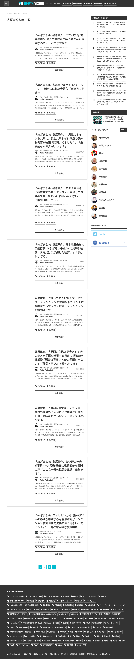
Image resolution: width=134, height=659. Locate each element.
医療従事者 (109, 627)
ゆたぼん (86, 610)
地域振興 (89, 4)
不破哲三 (29, 641)
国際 (98, 636)
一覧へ (123, 130)
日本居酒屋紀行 (47, 645)
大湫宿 (106, 641)
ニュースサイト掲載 (17, 596)
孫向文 (76, 610)
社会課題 (68, 4)
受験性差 (46, 610)
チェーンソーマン (112, 623)
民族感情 (107, 636)
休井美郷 (69, 645)
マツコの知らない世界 (17, 610)
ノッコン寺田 (81, 645)
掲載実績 (63, 632)
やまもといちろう (16, 636)
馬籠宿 (88, 641)
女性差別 (67, 610)
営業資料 (117, 614)
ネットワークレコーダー (106, 618)
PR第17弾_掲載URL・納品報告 (21, 632)
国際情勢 (78, 4)
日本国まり (88, 636)
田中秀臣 (47, 641)
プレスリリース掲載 (35, 596)
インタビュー (111, 4)
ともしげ (89, 632)
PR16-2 (75, 614)
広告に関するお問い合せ (58, 654)
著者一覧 (27, 654)
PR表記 (39, 618)
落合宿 (97, 641)
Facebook (104, 243)
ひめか (60, 645)
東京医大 (56, 610)
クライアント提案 (16, 618)
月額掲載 (58, 605)
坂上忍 (65, 623)
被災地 (31, 601)
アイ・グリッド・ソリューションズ (111, 605)
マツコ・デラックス (89, 596)
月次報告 (52, 632)
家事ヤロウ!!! (76, 623)
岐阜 (71, 632)
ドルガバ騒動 (23, 627)
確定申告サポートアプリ (18, 614)
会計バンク (64, 614)
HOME (9, 13)
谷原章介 (52, 63)
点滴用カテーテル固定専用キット (54, 627)
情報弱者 (57, 641)
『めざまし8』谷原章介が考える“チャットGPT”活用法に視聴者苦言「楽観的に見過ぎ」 (59, 93)
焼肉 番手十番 (70, 618)
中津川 (79, 632)
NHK (80, 641)
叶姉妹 (12, 627)
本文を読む (59, 70)
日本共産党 (62, 636)
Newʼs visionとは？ (14, 654)
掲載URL (104, 596)
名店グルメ (57, 618)
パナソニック (14, 623)
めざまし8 (41, 63)
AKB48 (75, 596)
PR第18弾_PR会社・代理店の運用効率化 (24, 605)
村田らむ (52, 601)
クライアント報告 (52, 596)
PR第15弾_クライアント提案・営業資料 (96, 614)
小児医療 (35, 627)
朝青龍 (116, 636)
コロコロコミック (16, 641)
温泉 (38, 641)
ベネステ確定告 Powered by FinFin (43, 614)
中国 (47, 618)
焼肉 (81, 618)
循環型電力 (98, 623)
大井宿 (115, 641)
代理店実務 (69, 605)
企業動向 (99, 4)
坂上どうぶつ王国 (52, 623)
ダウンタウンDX (116, 632)
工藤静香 (90, 618)
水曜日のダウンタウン (17, 601)
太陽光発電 (91, 605)
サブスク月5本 (118, 610)
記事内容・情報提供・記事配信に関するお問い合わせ (90, 654)
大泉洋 (88, 623)
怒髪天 (96, 610)
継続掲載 (80, 605)
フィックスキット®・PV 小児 (80, 627)
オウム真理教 (34, 610)
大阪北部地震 (69, 641)
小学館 (78, 636)
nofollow (29, 618)
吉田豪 (79, 601)
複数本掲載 (46, 605)
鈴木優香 (66, 596)
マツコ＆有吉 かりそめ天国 (32, 623)
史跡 (123, 641)
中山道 (12, 645)
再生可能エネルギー (47, 636)
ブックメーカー (23, 645)
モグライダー (101, 632)
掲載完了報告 (40, 632)
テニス (36, 645)
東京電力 (41, 601)
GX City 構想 (31, 636)
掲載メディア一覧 (40, 654)
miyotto (121, 618)
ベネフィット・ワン (66, 601)
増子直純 (105, 610)
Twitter (102, 234)
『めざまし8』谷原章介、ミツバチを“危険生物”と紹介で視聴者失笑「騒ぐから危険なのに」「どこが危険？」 (59, 39)
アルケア (98, 627)
